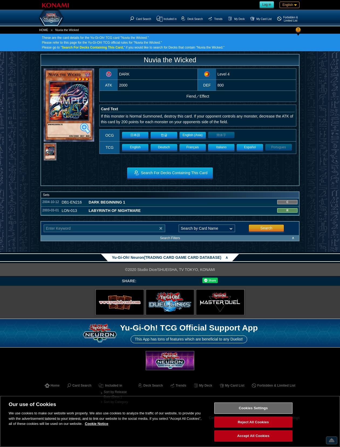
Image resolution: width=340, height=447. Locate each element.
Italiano (221, 147)
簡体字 (221, 135)
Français (192, 147)
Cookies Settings (253, 408)
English (135, 147)
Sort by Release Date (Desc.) (115, 394)
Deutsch (164, 147)
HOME (43, 30)
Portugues (278, 147)
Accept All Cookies (253, 436)
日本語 (135, 135)
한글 (164, 135)
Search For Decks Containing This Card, (93, 47)
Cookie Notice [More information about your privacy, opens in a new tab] (96, 424)
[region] (170, 421)
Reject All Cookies (253, 422)
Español (250, 147)
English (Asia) (193, 135)
